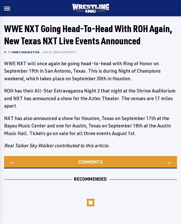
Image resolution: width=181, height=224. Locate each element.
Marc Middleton (25, 52)
